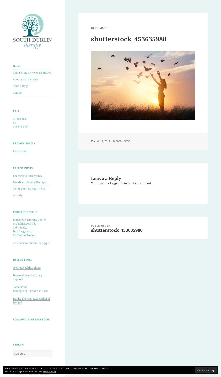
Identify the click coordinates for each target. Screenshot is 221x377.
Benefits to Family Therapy (29, 182)
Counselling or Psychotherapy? (32, 72)
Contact (17, 92)
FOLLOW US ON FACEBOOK (31, 319)
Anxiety (17, 195)
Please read (20, 151)
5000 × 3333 (123, 141)
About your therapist (26, 79)
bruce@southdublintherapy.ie (31, 243)
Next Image (99, 28)
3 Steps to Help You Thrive (29, 189)
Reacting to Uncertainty (27, 176)
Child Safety (20, 86)
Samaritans (20, 287)
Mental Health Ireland (27, 267)
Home (16, 66)
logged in (116, 183)
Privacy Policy (49, 371)
